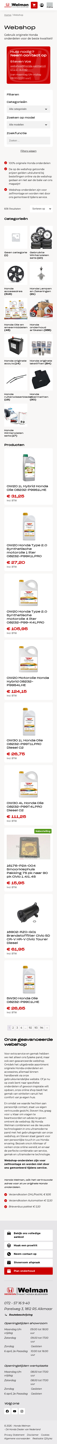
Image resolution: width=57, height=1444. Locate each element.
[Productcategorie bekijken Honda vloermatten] (41, 384)
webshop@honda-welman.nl (28, 66)
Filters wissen (28, 151)
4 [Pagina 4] (21, 1027)
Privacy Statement (14, 1435)
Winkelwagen (34, 3)
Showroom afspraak (23, 1262)
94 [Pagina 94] (41, 1027)
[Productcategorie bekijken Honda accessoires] (15, 279)
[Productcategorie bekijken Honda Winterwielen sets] (15, 420)
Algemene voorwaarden (17, 1438)
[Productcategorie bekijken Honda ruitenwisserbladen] (15, 384)
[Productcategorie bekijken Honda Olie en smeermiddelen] (15, 315)
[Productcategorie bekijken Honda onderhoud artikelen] (41, 315)
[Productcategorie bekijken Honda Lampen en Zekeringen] (41, 279)
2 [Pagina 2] (13, 1027)
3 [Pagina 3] (17, 1027)
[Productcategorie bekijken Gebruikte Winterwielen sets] (41, 242)
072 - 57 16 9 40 (17, 1303)
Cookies (45, 1435)
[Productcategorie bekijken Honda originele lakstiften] (41, 349)
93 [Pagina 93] (36, 1027)
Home (7, 15)
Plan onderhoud (21, 1271)
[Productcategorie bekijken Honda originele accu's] (15, 349)
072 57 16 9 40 (18, 69)
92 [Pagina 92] (30, 1027)
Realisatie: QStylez (42, 1438)
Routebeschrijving (21, 1314)
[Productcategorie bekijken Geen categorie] (15, 241)
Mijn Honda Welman (42, 5)
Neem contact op (21, 1254)
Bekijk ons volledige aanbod (24, 1235)
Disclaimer (33, 1435)
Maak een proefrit (22, 1245)
